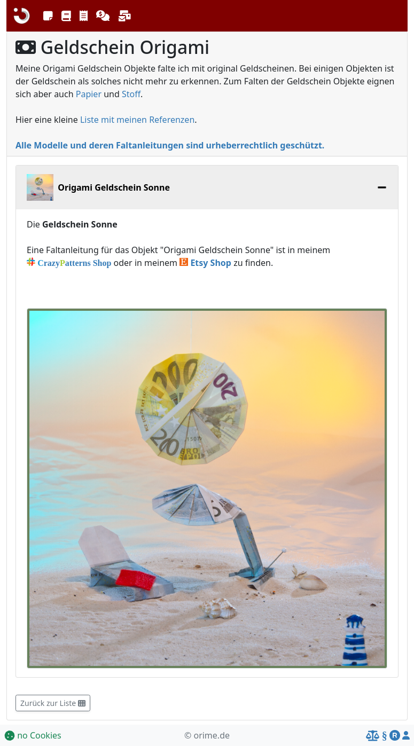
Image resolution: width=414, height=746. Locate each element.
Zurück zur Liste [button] (52, 703)
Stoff (131, 94)
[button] (48, 16)
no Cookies (32, 735)
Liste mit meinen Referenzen (137, 119)
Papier (88, 94)
